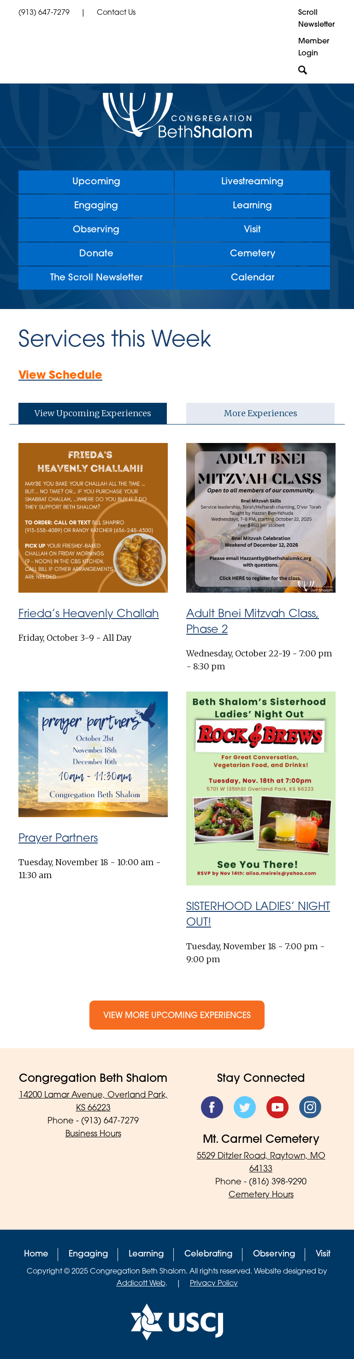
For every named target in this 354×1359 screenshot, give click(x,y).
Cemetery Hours (261, 1195)
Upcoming (96, 182)
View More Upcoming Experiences (177, 1016)
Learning (252, 206)
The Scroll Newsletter (96, 278)
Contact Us (116, 13)
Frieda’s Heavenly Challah (88, 614)
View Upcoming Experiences (93, 413)
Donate (96, 254)
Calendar (252, 278)
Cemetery (252, 254)
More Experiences (260, 413)
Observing (96, 230)
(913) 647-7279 (44, 13)
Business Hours (93, 1134)
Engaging (96, 206)
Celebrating (208, 1254)
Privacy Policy (214, 1283)
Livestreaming (252, 182)
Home (36, 1254)
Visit (252, 230)
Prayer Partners (58, 838)
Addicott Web (141, 1283)
